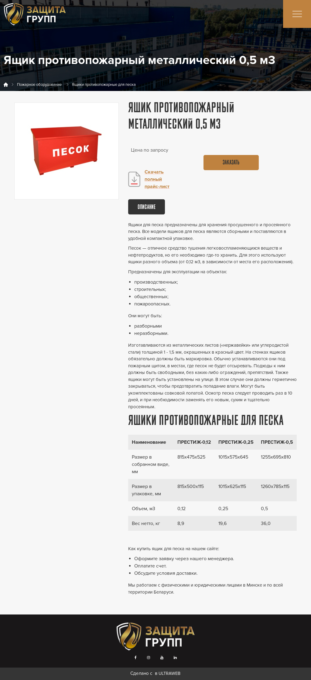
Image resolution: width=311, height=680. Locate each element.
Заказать (231, 163)
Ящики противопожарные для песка (104, 84)
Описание (147, 207)
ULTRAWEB (169, 673)
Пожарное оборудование (39, 84)
